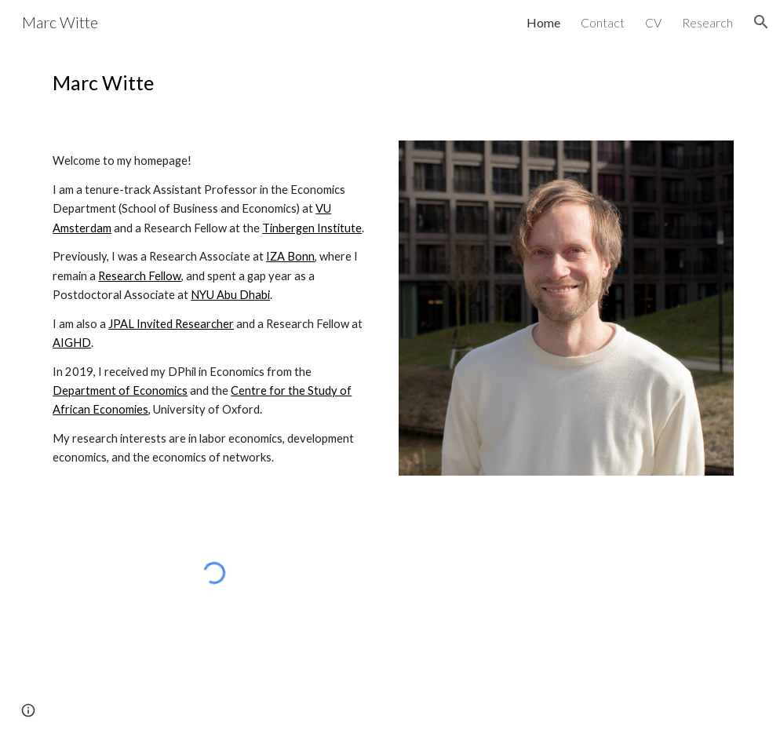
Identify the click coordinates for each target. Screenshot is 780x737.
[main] (390, 83)
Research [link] (707, 22)
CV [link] (653, 22)
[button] (761, 22)
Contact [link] (603, 22)
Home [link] (543, 22)
